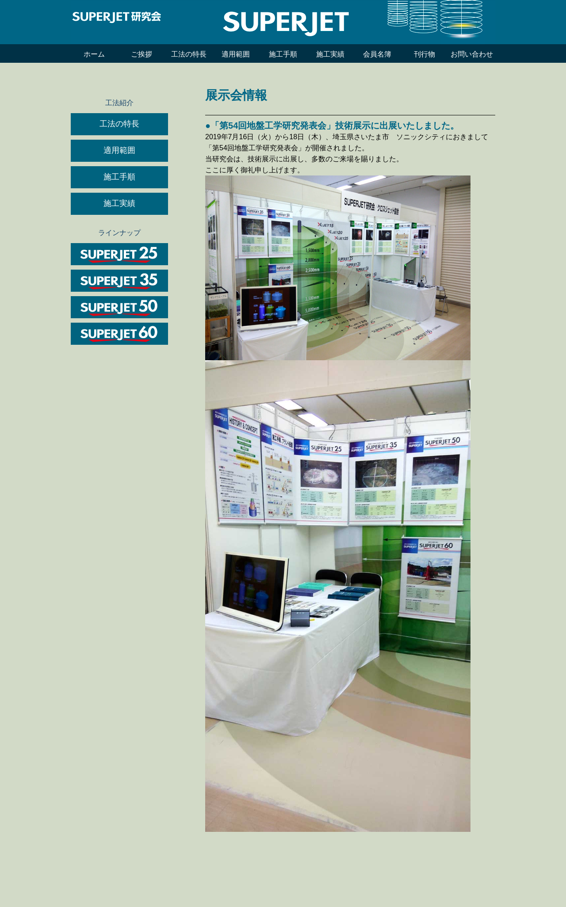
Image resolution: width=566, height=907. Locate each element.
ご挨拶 (141, 54)
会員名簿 (377, 54)
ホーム (94, 54)
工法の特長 (189, 54)
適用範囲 (236, 54)
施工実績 (330, 54)
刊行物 (424, 54)
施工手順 (283, 54)
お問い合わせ (472, 54)
